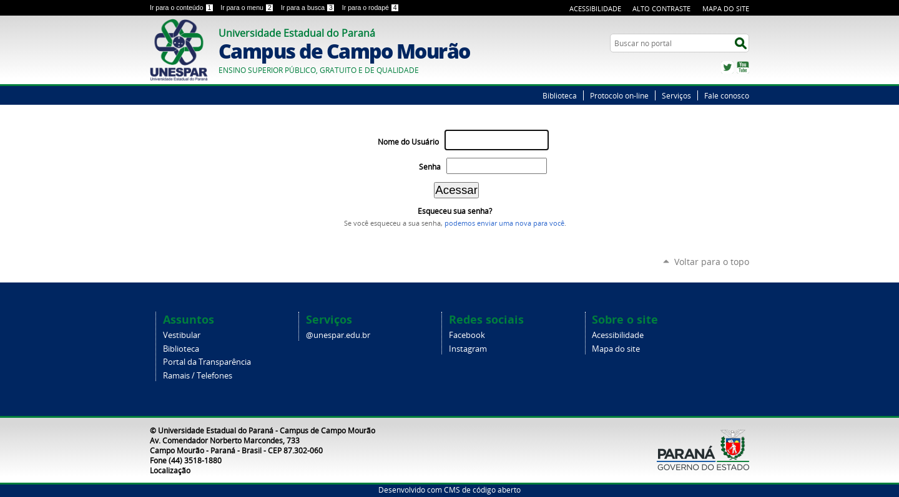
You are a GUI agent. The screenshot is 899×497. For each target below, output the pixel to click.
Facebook (467, 335)
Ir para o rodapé (371, 7)
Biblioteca (560, 95)
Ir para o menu (247, 7)
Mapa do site (616, 349)
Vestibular (181, 335)
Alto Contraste (661, 8)
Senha (430, 167)
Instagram (468, 349)
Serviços (676, 95)
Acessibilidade (595, 8)
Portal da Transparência (207, 362)
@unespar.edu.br (338, 335)
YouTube (743, 67)
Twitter (727, 67)
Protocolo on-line (619, 95)
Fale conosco (726, 95)
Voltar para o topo (711, 262)
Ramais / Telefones (197, 375)
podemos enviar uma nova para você (504, 223)
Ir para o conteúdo (182, 7)
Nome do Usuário (408, 142)
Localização (170, 470)
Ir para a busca (309, 7)
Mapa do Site (725, 8)
